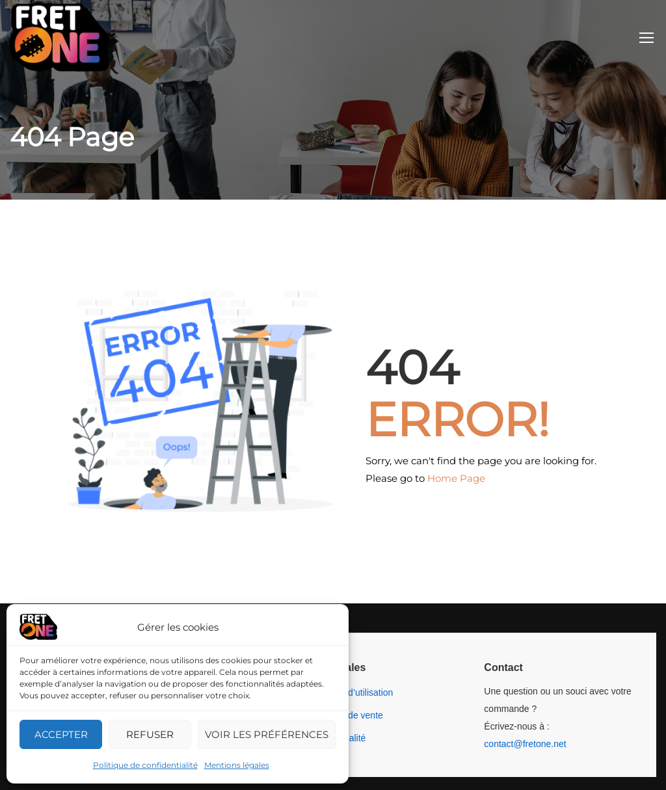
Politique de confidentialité (145, 765)
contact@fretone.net (525, 744)
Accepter (61, 734)
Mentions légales (236, 765)
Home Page (456, 478)
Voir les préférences (266, 734)
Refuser (150, 734)
